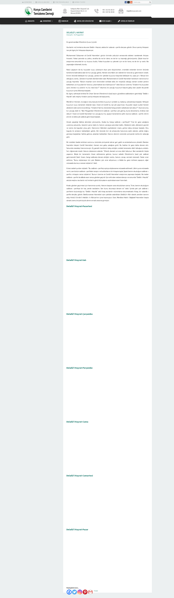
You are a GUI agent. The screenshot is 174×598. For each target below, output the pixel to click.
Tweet (96, 591)
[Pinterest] (85, 592)
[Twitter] (74, 592)
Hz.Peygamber (79, 35)
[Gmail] (90, 592)
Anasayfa (69, 35)
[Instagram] (79, 592)
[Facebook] (69, 592)
